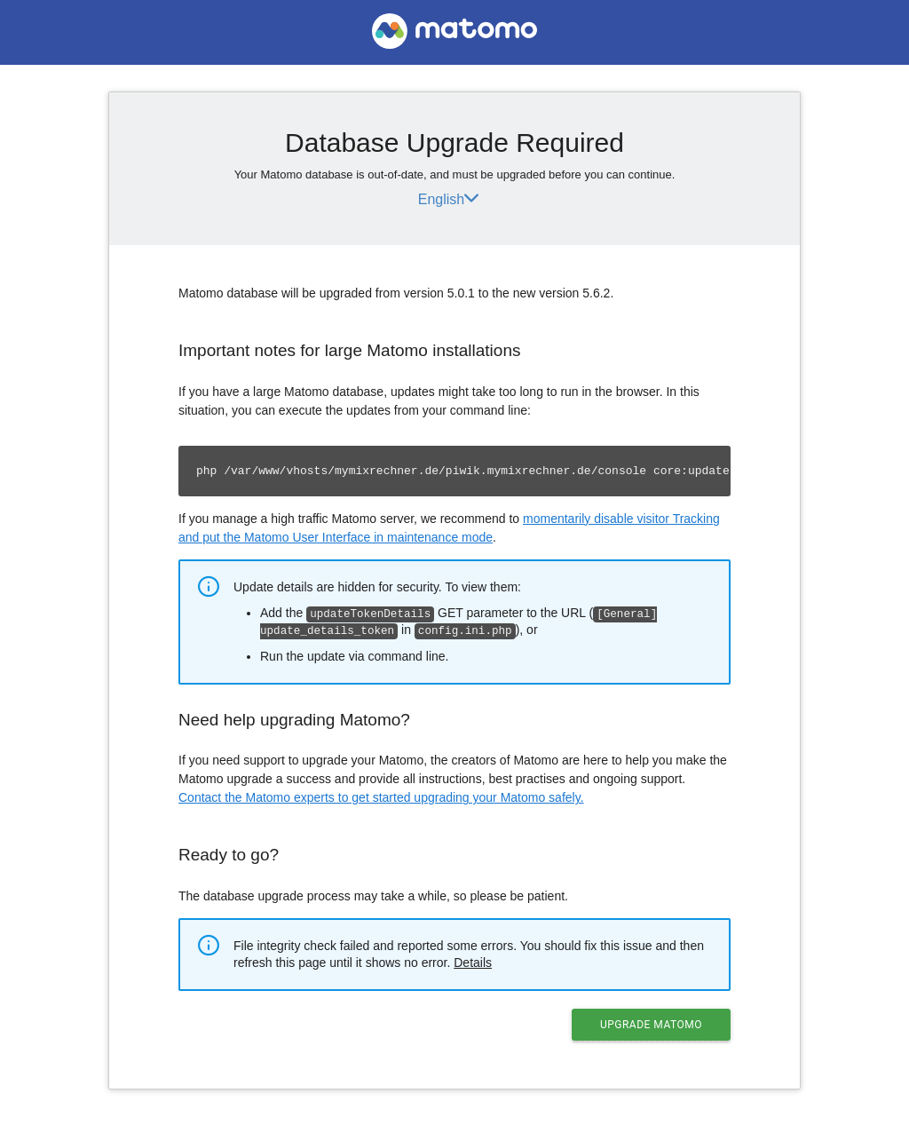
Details (473, 961)
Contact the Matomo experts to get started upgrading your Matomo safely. (381, 795)
